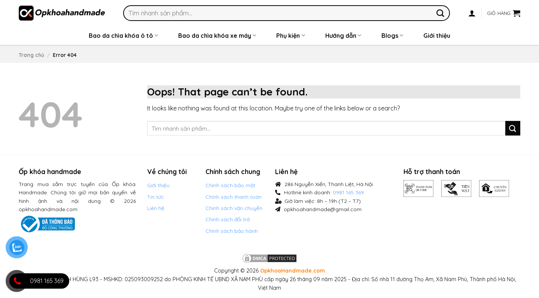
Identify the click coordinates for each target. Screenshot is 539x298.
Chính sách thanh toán (233, 197)
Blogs (392, 35)
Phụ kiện (290, 35)
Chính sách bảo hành (231, 231)
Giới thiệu (436, 35)
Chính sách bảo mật (230, 185)
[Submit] (440, 13)
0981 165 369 (348, 192)
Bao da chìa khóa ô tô (123, 35)
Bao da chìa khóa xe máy (217, 35)
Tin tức (155, 197)
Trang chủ (31, 55)
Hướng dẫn (343, 35)
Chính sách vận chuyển (233, 208)
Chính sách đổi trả (227, 219)
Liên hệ (155, 208)
